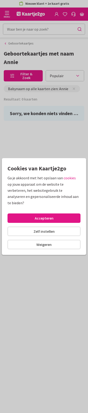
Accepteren (44, 218)
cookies (70, 178)
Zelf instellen (44, 231)
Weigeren (44, 244)
